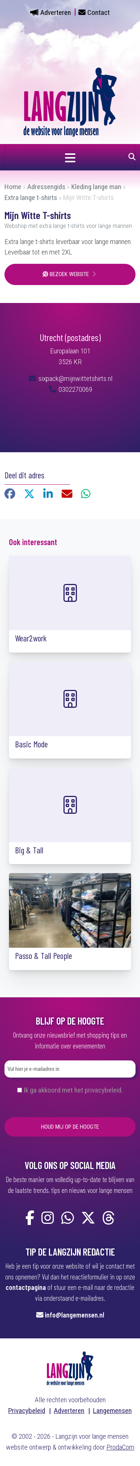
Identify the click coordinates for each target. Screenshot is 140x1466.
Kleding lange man (96, 186)
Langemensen (112, 1410)
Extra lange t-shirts (30, 197)
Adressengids (46, 186)
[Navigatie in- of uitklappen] (70, 157)
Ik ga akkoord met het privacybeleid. (73, 1090)
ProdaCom (120, 1447)
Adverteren (55, 12)
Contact (98, 12)
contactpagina (26, 1287)
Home (12, 186)
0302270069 (70, 389)
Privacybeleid (26, 1410)
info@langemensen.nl (74, 1314)
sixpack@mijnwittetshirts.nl (74, 378)
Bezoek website (66, 274)
